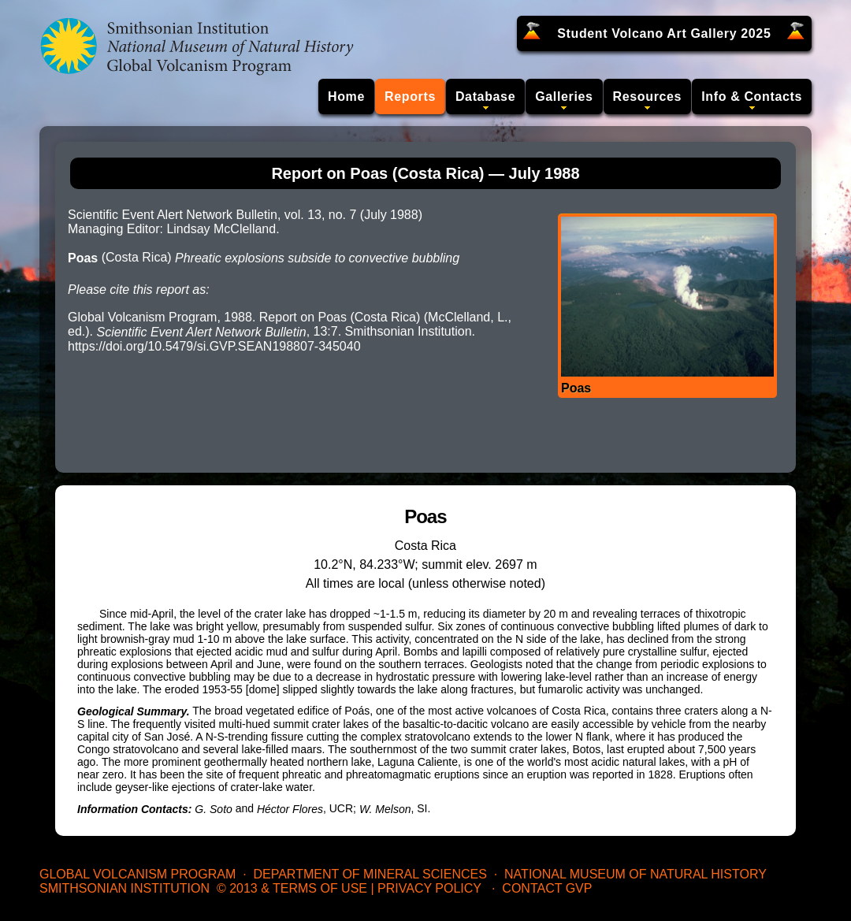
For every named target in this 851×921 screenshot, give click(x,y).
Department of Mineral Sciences (369, 874)
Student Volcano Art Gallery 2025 (664, 33)
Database (485, 96)
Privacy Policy (429, 888)
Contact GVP (547, 888)
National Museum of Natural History (635, 874)
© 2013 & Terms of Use (292, 888)
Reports (410, 96)
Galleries (564, 96)
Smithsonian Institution (124, 888)
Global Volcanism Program (137, 874)
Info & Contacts (751, 96)
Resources (647, 96)
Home (346, 96)
